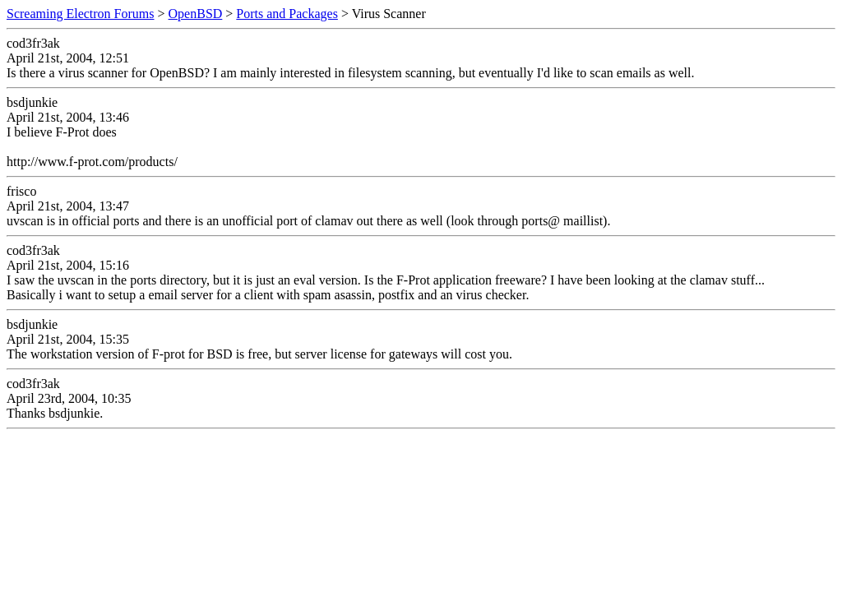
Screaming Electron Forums (81, 14)
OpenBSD (196, 14)
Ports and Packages (287, 14)
